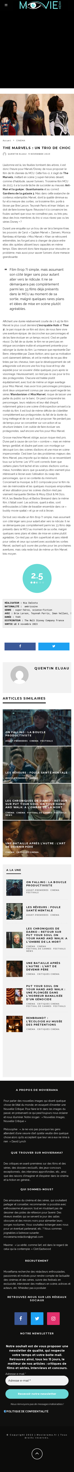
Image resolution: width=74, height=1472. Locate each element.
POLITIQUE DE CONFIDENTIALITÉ (27, 1411)
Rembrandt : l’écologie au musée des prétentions (44, 1021)
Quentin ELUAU (17, 154)
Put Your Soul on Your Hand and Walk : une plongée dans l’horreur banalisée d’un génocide (45, 992)
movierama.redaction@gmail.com (23, 1236)
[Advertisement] (37, 49)
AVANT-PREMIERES (37, 890)
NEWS (29, 951)
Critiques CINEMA (48, 974)
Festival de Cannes (38, 949)
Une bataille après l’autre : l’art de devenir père (43, 966)
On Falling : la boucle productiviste (46, 884)
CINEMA (54, 890)
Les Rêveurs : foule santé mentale (43, 909)
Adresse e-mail (15, 1374)
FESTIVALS (32, 892)
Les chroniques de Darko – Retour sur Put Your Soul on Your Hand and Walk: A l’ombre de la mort (46, 935)
